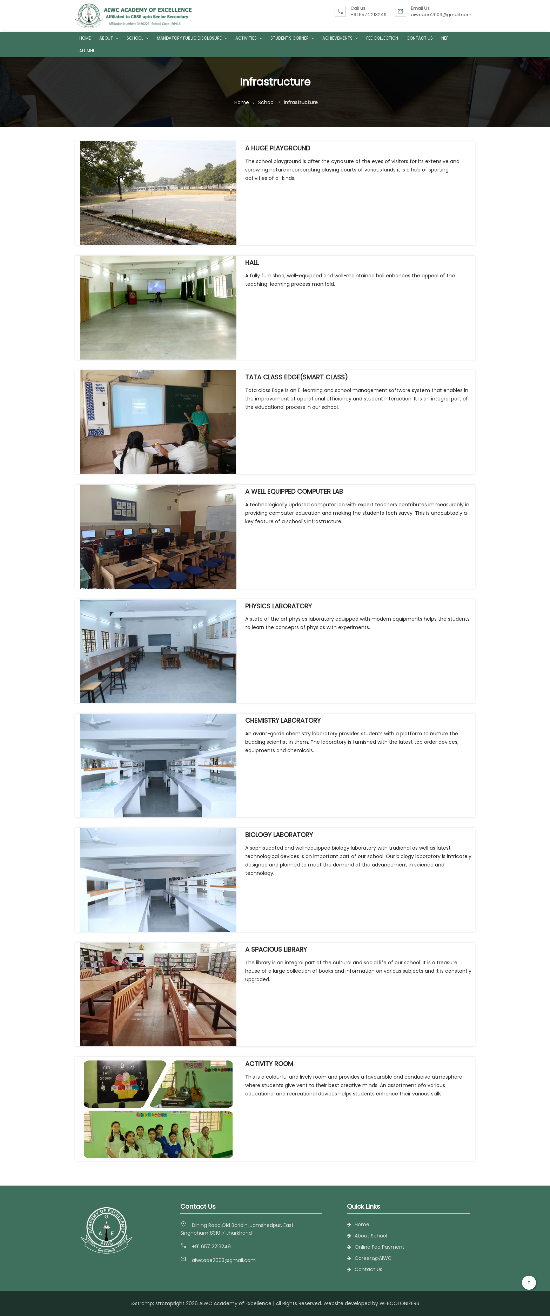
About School (371, 1235)
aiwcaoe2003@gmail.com (441, 14)
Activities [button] (248, 38)
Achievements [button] (340, 38)
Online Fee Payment (379, 1246)
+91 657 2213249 (368, 14)
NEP (444, 38)
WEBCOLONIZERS (399, 1303)
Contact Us (420, 38)
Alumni (86, 51)
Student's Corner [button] (292, 38)
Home (85, 38)
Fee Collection (382, 38)
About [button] (108, 38)
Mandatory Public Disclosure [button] (192, 38)
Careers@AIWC (373, 1258)
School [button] (137, 38)
